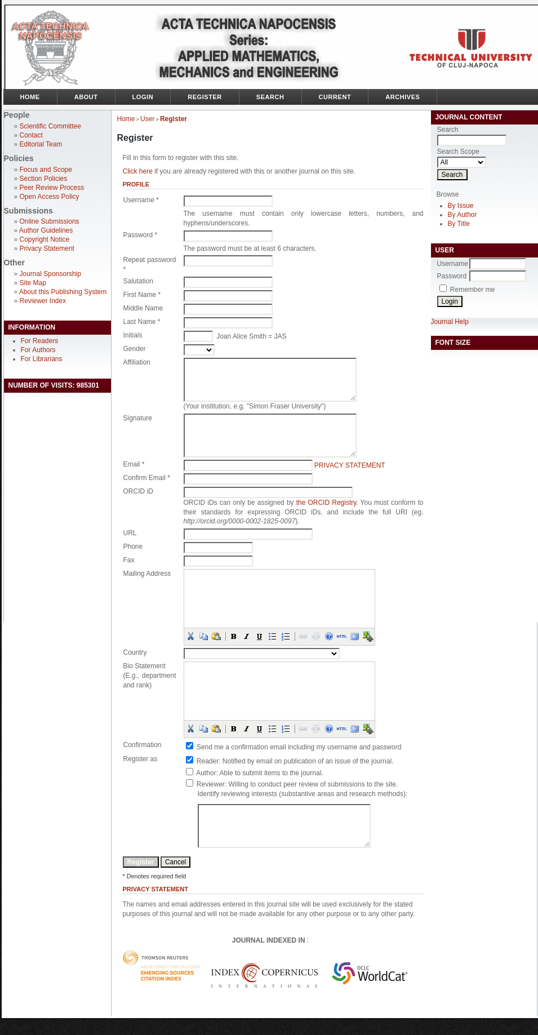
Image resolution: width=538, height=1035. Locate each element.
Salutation (138, 281)
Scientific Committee (50, 126)
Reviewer (211, 784)
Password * (140, 235)
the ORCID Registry (326, 503)
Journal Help (450, 322)
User (147, 119)
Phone (133, 546)
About (86, 97)
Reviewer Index (43, 301)
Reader (208, 761)
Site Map (33, 283)
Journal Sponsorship (50, 274)
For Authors (38, 350)
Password (452, 276)
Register (205, 97)
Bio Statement (144, 666)
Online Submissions (49, 221)
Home (30, 97)
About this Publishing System (62, 292)
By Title (459, 224)
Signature (137, 418)
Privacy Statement (47, 248)
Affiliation (136, 362)
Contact (31, 135)
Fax (129, 560)
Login (143, 97)
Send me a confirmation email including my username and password (299, 747)
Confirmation (142, 745)
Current (335, 97)
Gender (134, 349)
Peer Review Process (52, 188)
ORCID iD (138, 491)
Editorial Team (41, 144)
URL (130, 533)
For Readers (40, 341)
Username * (141, 200)
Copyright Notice (45, 239)
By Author (462, 215)
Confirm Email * (146, 478)
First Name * (142, 295)
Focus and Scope (46, 170)
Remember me (472, 290)
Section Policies (44, 179)
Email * (134, 464)
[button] (190, 636)
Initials (133, 335)
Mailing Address (147, 574)
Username (452, 264)
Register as (140, 759)
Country (135, 652)
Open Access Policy (49, 197)
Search (270, 97)
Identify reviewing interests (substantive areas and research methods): (303, 794)
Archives (402, 97)
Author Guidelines (46, 230)
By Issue (461, 206)
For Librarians (42, 359)
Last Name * (142, 322)
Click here (138, 171)
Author (206, 773)
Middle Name (143, 308)
